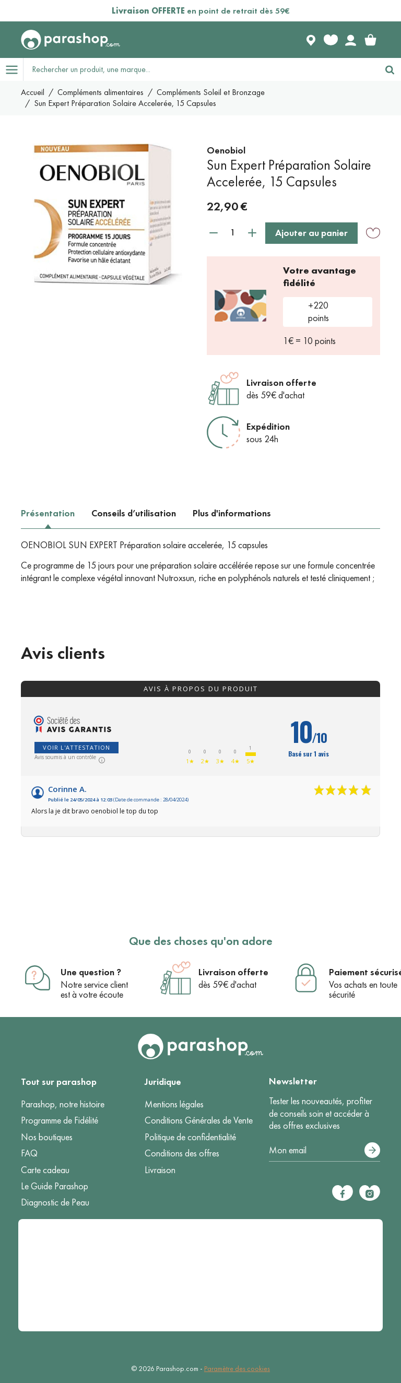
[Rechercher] (389, 69)
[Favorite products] (330, 39)
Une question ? (91, 972)
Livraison (160, 1170)
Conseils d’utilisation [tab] (133, 513)
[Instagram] (369, 1193)
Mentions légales (174, 1104)
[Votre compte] (350, 39)
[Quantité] (233, 232)
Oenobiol (226, 150)
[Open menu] (11, 69)
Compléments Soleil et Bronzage (211, 92)
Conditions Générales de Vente (199, 1120)
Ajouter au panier (311, 233)
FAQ (29, 1153)
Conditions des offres (182, 1153)
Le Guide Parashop (54, 1186)
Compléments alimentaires (100, 92)
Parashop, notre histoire (62, 1104)
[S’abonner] (372, 1150)
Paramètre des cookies (237, 1368)
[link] (370, 39)
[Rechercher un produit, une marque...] (201, 69)
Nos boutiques (47, 1137)
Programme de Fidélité (59, 1120)
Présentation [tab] (48, 513)
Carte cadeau (45, 1170)
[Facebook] (342, 1193)
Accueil (32, 92)
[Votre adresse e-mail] (324, 1150)
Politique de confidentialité (190, 1137)
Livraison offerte (281, 382)
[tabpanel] (200, 561)
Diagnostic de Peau (55, 1202)
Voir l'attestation (76, 747)
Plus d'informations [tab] (232, 513)
